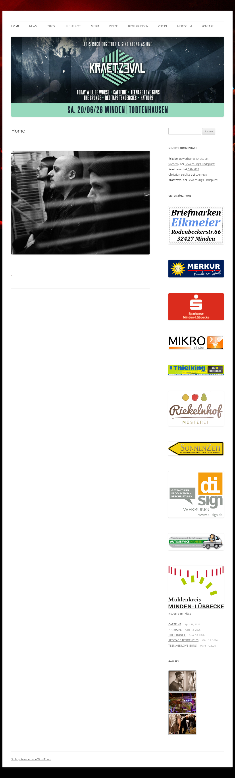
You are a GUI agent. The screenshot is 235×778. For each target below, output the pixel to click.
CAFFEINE (174, 624)
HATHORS (175, 630)
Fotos (50, 26)
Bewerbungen (138, 26)
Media (95, 26)
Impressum (184, 26)
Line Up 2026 (73, 26)
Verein (162, 26)
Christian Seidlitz (179, 174)
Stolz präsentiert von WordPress (31, 759)
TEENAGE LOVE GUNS (182, 645)
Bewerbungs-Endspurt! (194, 159)
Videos (113, 26)
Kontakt (208, 26)
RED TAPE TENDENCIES (183, 640)
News (33, 26)
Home (15, 26)
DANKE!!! (193, 169)
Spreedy (173, 164)
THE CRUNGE (177, 635)
